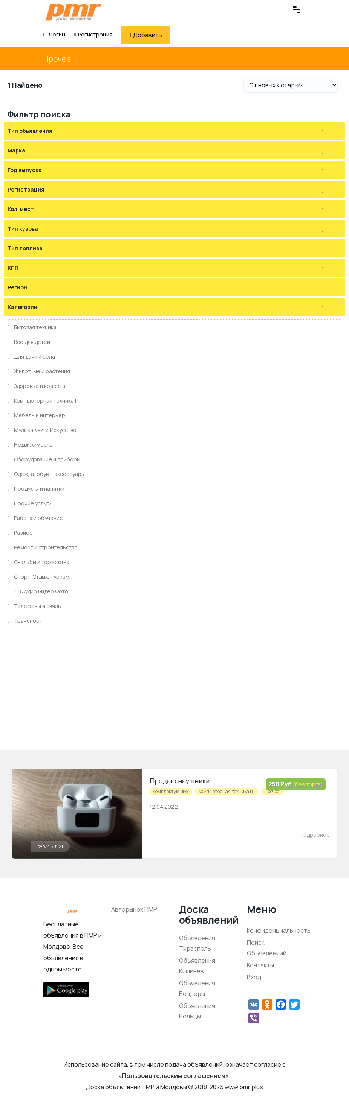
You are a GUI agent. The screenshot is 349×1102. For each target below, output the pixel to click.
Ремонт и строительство (43, 547)
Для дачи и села (31, 356)
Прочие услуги (30, 503)
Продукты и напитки (36, 488)
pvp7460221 (50, 846)
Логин (54, 34)
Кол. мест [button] (21, 209)
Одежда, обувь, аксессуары (46, 473)
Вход (254, 977)
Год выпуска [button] (25, 169)
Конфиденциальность (279, 930)
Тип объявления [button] (30, 130)
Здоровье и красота (36, 385)
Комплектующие (170, 791)
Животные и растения (39, 371)
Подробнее (315, 834)
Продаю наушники (180, 780)
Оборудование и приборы (44, 459)
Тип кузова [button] (23, 228)
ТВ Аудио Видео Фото (38, 591)
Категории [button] (22, 306)
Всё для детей (29, 341)
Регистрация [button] (26, 189)
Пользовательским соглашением (173, 1076)
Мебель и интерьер (36, 415)
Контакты (260, 965)
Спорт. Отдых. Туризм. (39, 576)
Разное (20, 532)
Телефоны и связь (34, 606)
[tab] (174, 131)
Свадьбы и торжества (38, 561)
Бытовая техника (32, 327)
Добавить (145, 35)
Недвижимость (30, 444)
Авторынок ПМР (134, 909)
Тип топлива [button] (25, 248)
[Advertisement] (174, 697)
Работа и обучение (35, 517)
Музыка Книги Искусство (42, 429)
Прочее (57, 58)
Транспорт (25, 620)
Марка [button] (16, 150)
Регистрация (93, 34)
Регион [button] (17, 287)
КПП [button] (13, 267)
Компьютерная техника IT (44, 400)
